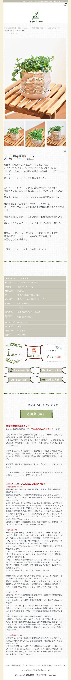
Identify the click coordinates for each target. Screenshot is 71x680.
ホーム (7, 665)
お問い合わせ (47, 665)
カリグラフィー (13, 33)
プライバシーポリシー (31, 665)
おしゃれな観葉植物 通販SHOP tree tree (35, 675)
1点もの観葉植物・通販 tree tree (17, 28)
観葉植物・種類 (40, 28)
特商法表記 (15, 665)
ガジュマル (55, 28)
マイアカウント (60, 665)
